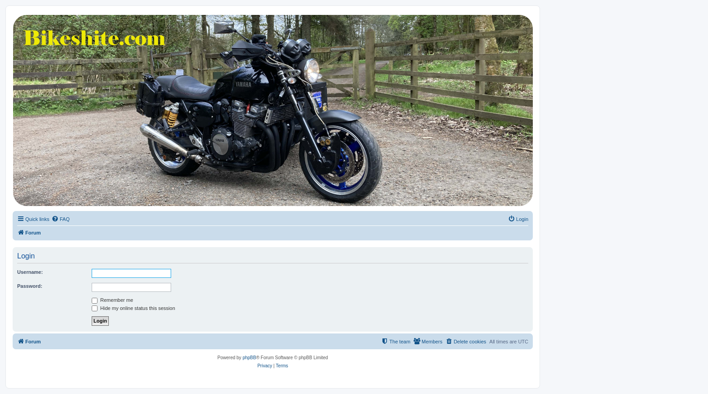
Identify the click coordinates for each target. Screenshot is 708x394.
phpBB (249, 357)
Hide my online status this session (133, 308)
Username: (30, 272)
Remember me (112, 300)
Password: (29, 286)
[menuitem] (60, 219)
